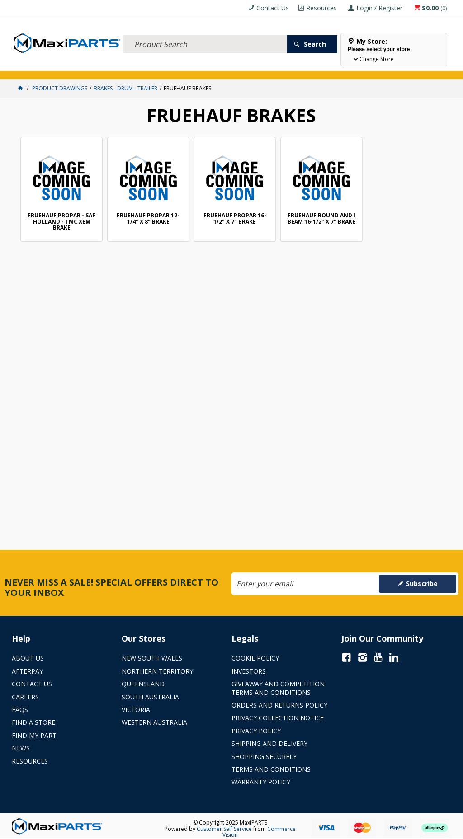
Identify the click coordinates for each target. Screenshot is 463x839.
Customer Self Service (224, 829)
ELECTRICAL (71, 67)
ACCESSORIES (32, 67)
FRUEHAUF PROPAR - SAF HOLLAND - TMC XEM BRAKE (61, 221)
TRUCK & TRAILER (161, 67)
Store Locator (338, 67)
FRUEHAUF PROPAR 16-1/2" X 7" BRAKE (234, 218)
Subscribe (422, 583)
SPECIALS (297, 67)
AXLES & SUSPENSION (214, 67)
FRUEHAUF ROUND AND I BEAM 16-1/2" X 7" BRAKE (321, 218)
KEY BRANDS (262, 67)
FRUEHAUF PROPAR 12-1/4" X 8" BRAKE (148, 218)
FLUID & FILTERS (113, 67)
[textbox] (205, 34)
